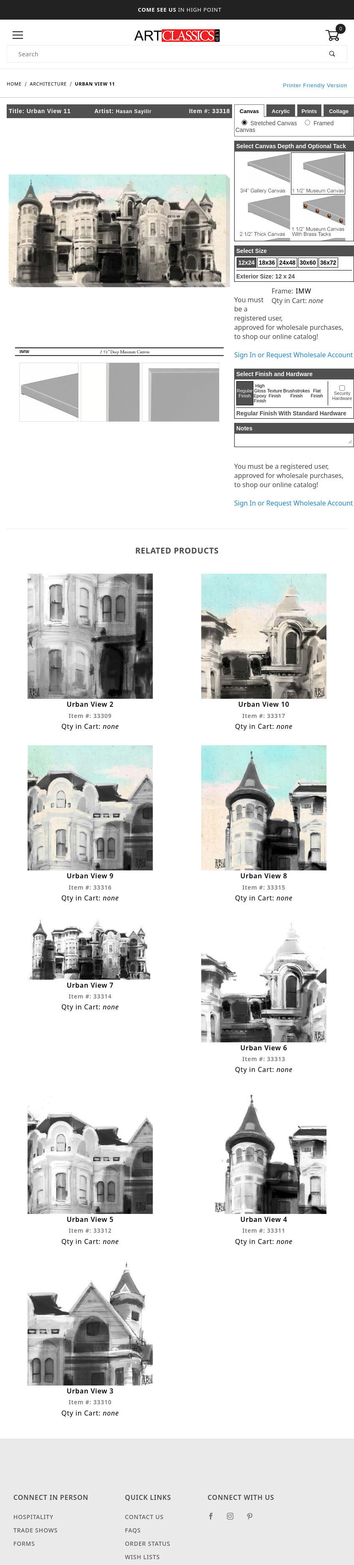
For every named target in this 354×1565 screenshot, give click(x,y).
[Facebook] (214, 1519)
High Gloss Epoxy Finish (260, 393)
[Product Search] (162, 54)
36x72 (328, 262)
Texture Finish (274, 393)
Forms (24, 1543)
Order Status (147, 1543)
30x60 (308, 262)
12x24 (246, 262)
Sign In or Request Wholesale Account (293, 354)
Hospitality (33, 1517)
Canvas (249, 111)
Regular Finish (245, 393)
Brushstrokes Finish (296, 393)
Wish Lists (142, 1557)
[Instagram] (234, 1519)
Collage (339, 111)
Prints (309, 111)
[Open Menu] (18, 35)
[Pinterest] (253, 1519)
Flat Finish (317, 393)
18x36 (267, 262)
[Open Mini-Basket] (336, 35)
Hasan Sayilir (134, 111)
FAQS (133, 1530)
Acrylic (281, 111)
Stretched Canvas (273, 123)
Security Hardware (342, 396)
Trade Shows (35, 1530)
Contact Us (144, 1517)
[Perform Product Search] (332, 54)
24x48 (287, 262)
